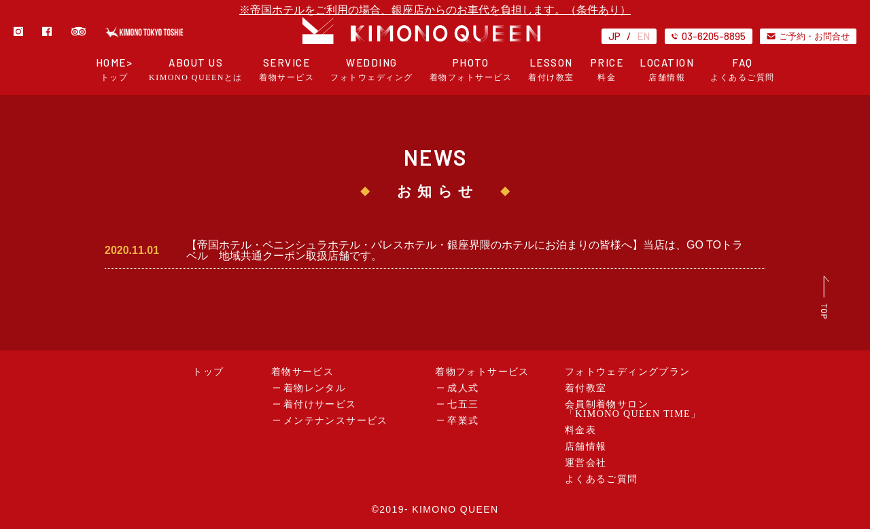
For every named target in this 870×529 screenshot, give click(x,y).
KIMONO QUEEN (455, 509)
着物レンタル (314, 388)
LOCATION (667, 69)
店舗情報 (586, 446)
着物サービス (302, 372)
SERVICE (286, 69)
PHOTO (471, 69)
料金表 (580, 430)
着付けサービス (320, 404)
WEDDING (371, 69)
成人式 (462, 388)
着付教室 (586, 388)
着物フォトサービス (482, 372)
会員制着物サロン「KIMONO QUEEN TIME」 (633, 409)
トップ (208, 372)
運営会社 (586, 463)
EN (643, 36)
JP (614, 36)
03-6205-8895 (709, 36)
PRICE (607, 69)
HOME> (114, 69)
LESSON (551, 69)
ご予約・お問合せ (808, 36)
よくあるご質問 (601, 479)
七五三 (462, 404)
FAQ (742, 69)
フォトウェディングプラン (628, 372)
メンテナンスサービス (335, 421)
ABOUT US (196, 69)
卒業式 (462, 421)
